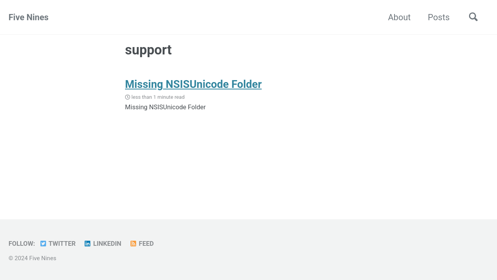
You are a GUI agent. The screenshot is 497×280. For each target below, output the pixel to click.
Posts (439, 17)
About (399, 17)
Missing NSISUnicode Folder (193, 84)
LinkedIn (102, 243)
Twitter (57, 243)
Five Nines (29, 17)
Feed (141, 243)
